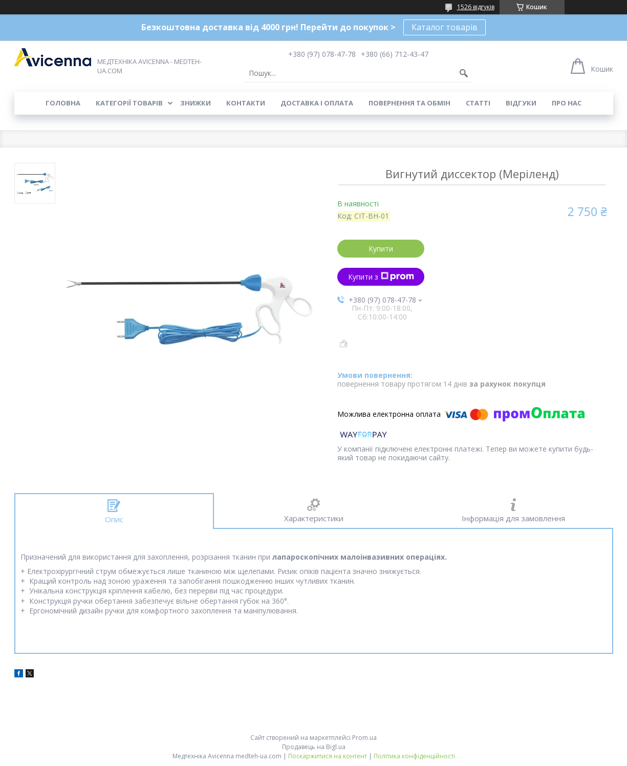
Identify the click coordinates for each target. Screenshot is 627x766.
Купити (381, 248)
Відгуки (521, 103)
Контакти (245, 103)
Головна (63, 103)
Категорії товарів (129, 103)
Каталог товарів (445, 27)
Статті (478, 103)
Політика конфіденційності (414, 756)
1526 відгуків (475, 7)
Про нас (566, 103)
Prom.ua (364, 737)
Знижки (195, 103)
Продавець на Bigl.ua (313, 746)
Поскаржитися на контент (327, 756)
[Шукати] (463, 73)
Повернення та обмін (409, 103)
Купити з (381, 277)
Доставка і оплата (316, 103)
